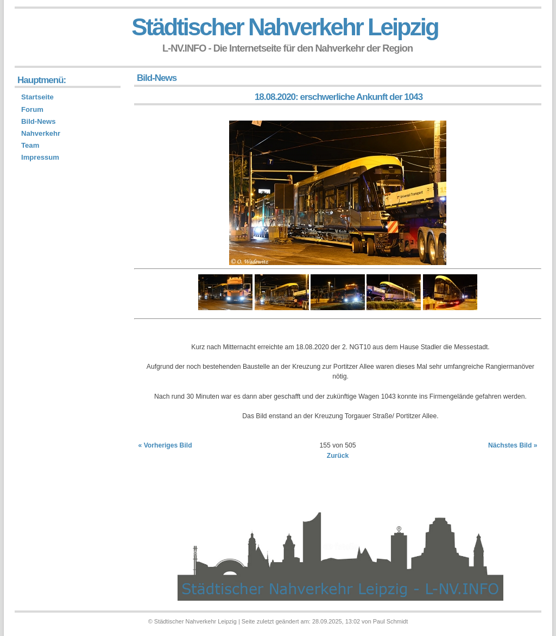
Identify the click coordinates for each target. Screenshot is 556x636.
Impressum (40, 157)
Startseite (37, 97)
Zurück (338, 455)
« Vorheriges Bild (165, 445)
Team (30, 145)
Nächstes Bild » (513, 445)
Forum (32, 109)
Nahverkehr (40, 133)
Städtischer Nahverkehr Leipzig (284, 27)
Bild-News (38, 121)
